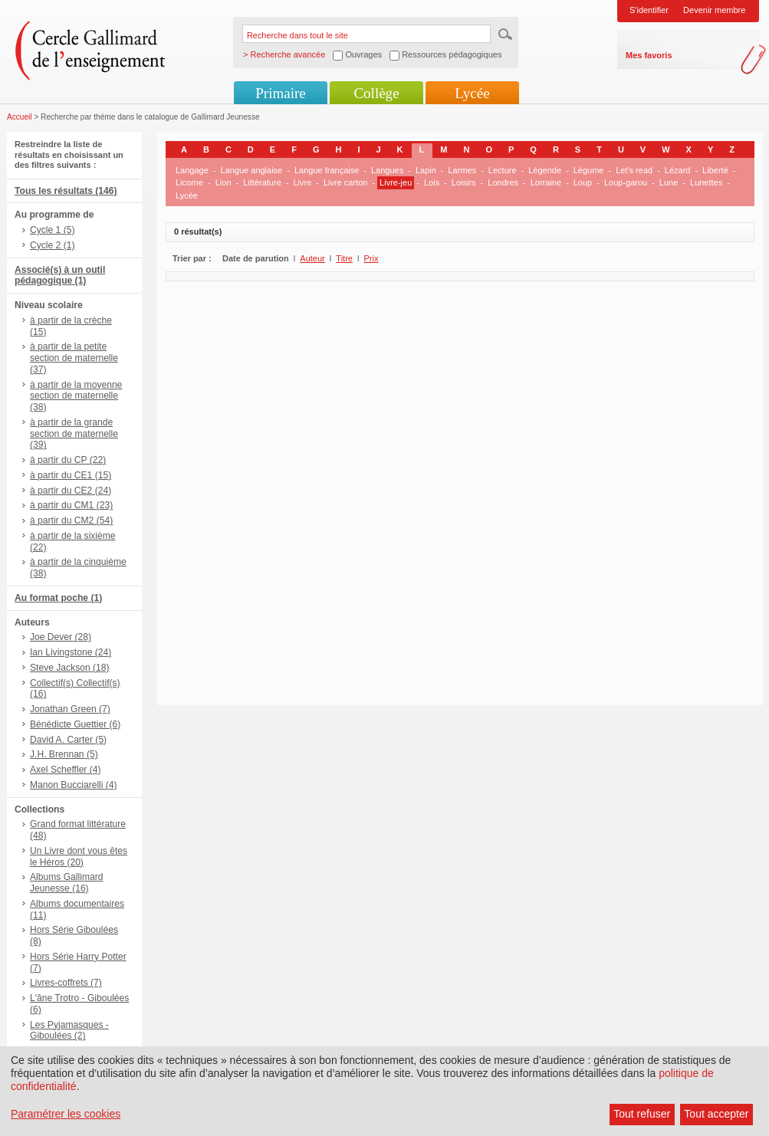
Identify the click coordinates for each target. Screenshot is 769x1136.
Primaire (280, 93)
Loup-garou (625, 182)
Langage (192, 170)
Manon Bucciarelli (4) (73, 785)
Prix (371, 258)
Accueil (19, 117)
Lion (223, 182)
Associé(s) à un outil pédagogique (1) (60, 275)
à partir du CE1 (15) (70, 475)
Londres (503, 182)
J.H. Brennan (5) (64, 754)
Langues (387, 170)
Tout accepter (716, 1114)
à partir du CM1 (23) (71, 505)
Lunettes (706, 182)
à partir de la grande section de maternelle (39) (74, 434)
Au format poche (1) (58, 598)
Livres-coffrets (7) (66, 982)
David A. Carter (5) (68, 739)
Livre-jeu (396, 182)
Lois (431, 182)
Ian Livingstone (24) (70, 652)
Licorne (189, 182)
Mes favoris (649, 55)
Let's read (634, 170)
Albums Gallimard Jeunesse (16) (66, 883)
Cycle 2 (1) (52, 245)
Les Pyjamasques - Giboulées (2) (69, 1030)
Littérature (262, 182)
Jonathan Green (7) (70, 709)
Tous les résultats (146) (66, 191)
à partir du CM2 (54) (71, 520)
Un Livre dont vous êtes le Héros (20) (78, 856)
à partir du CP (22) (68, 460)
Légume (588, 170)
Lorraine (546, 182)
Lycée (472, 93)
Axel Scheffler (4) (65, 769)
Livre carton (345, 182)
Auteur (312, 258)
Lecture (502, 170)
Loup (582, 182)
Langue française (326, 170)
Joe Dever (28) (60, 637)
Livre (302, 182)
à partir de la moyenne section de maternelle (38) (76, 396)
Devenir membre (714, 10)
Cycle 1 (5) (52, 230)
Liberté (715, 170)
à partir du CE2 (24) (70, 490)
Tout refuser (641, 1114)
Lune (668, 182)
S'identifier (649, 10)
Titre (344, 258)
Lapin (426, 170)
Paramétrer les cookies (65, 1114)
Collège (376, 93)
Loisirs (464, 182)
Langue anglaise (252, 170)
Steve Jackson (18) (70, 667)
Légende (544, 170)
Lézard (678, 170)
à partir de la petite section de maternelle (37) (74, 358)
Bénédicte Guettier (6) (75, 724)
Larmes (462, 170)
